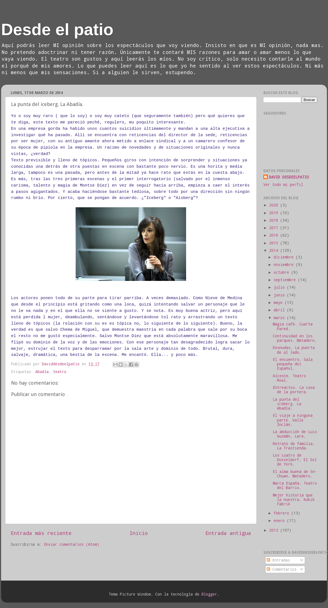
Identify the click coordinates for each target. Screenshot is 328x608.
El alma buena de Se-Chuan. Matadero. (295, 473)
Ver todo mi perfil (283, 184)
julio (280, 287)
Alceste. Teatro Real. (289, 378)
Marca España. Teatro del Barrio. (295, 485)
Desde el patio (57, 29)
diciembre (285, 257)
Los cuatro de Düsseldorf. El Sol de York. (295, 460)
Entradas (278, 560)
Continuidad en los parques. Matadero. (295, 338)
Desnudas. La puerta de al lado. (294, 350)
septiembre (286, 279)
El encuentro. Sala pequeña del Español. (293, 364)
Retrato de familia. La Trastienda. (294, 446)
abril (280, 309)
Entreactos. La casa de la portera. (294, 389)
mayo (279, 302)
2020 (274, 205)
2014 (274, 250)
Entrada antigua (228, 532)
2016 (274, 235)
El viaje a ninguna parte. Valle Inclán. (293, 420)
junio (280, 295)
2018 (274, 220)
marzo (280, 317)
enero (280, 520)
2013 (274, 530)
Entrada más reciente (41, 532)
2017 (274, 227)
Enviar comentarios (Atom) (71, 544)
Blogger (209, 594)
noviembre (285, 264)
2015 (274, 242)
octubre (282, 272)
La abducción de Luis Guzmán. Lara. (295, 434)
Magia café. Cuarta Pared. (293, 326)
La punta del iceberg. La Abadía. (287, 404)
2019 (274, 212)
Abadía (42, 371)
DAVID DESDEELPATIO (289, 177)
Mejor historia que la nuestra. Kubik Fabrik (293, 499)
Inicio (138, 532)
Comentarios (282, 569)
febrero (282, 513)
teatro (59, 371)
